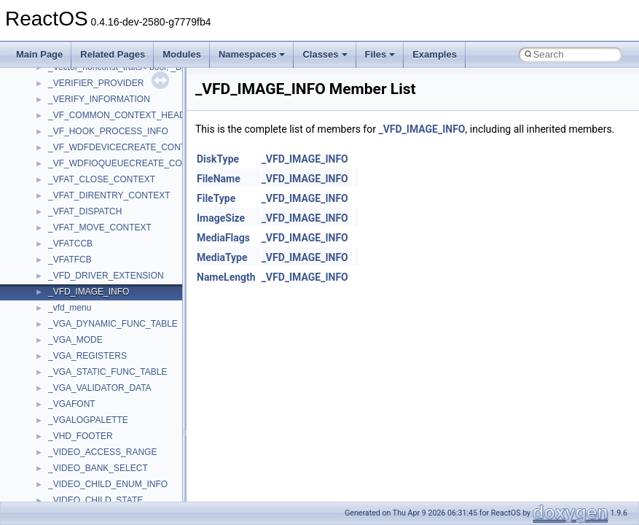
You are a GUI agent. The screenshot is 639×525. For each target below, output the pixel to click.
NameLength (226, 277)
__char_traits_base (85, 268)
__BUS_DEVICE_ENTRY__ (102, 156)
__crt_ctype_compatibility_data (108, 445)
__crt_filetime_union (87, 461)
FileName (218, 178)
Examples (434, 54)
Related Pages (112, 54)
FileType (216, 198)
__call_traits (71, 204)
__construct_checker (88, 348)
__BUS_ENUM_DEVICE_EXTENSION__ (128, 172)
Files (380, 54)
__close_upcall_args (88, 316)
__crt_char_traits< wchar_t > (103, 429)
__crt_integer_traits (85, 477)
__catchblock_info (83, 220)
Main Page (39, 54)
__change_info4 (79, 252)
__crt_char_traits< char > (96, 413)
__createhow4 (75, 364)
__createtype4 (75, 381)
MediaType (222, 257)
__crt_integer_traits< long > (101, 493)
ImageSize (221, 218)
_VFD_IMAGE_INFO (421, 129)
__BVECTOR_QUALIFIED (99, 188)
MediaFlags (223, 238)
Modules (181, 54)
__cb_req (66, 236)
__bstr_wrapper (78, 140)
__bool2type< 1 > (82, 108)
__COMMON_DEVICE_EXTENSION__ (124, 332)
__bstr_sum (71, 124)
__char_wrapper (79, 284)
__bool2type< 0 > (82, 92)
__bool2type (71, 76)
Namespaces (252, 54)
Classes (324, 54)
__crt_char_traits (80, 397)
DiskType (218, 159)
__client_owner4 (79, 300)
